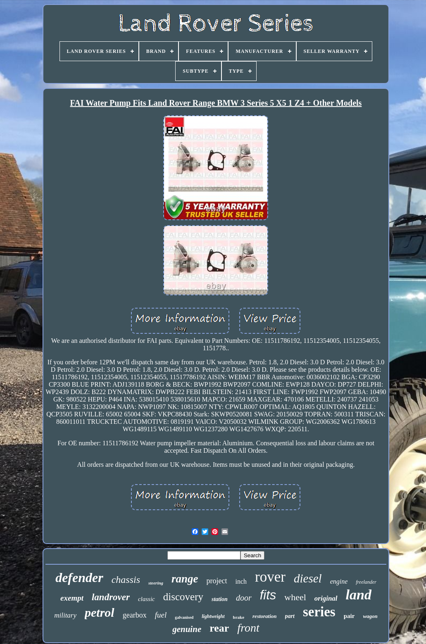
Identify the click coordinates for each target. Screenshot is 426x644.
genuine (186, 629)
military (65, 615)
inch (241, 581)
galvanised (184, 617)
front (248, 627)
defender (79, 577)
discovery (183, 596)
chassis (126, 579)
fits (268, 595)
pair (349, 616)
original (326, 598)
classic (146, 599)
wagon (370, 616)
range (184, 579)
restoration (264, 616)
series (319, 611)
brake (239, 617)
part (290, 616)
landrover (111, 597)
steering (155, 582)
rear (219, 628)
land (358, 594)
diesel (308, 578)
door (244, 597)
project (217, 581)
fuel (161, 615)
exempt (71, 598)
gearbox (135, 615)
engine (339, 581)
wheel (295, 597)
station (220, 599)
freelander (366, 582)
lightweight (213, 616)
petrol (99, 612)
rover (270, 577)
